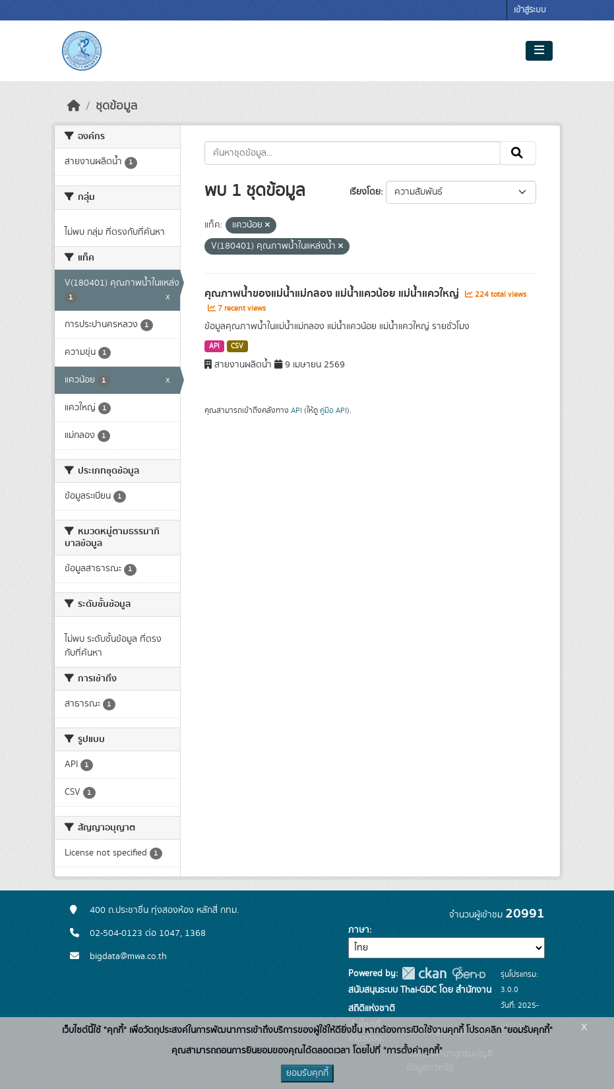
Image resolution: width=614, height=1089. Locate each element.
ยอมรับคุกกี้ (307, 1073)
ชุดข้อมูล (116, 106)
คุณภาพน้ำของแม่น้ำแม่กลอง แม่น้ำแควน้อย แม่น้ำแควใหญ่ (333, 293)
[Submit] (518, 153)
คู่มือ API (333, 410)
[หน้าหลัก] (73, 106)
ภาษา (358, 930)
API (214, 346)
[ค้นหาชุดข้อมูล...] (352, 153)
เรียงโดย (365, 192)
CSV (237, 346)
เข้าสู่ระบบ (530, 10)
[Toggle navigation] (539, 51)
